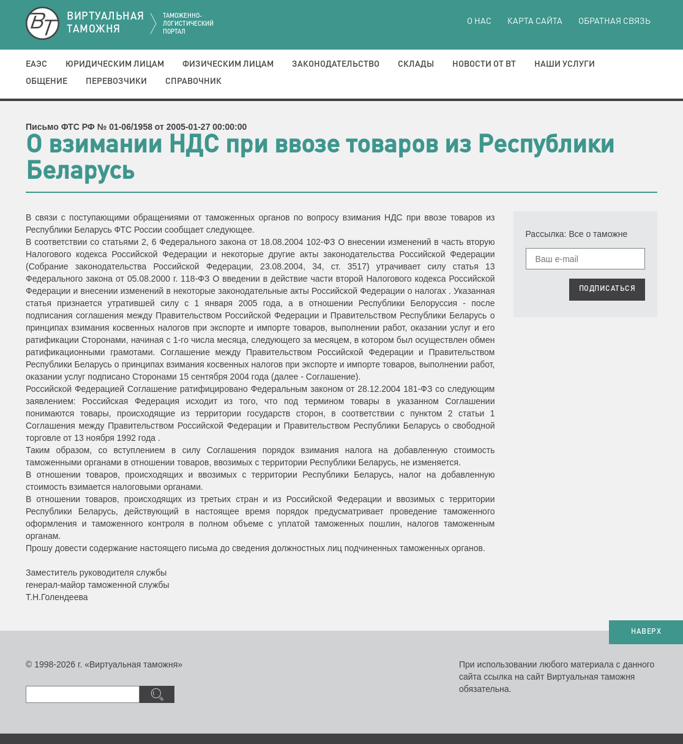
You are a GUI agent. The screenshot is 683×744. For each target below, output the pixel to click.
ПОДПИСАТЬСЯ (607, 289)
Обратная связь (614, 21)
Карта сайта (534, 21)
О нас (479, 21)
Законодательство (335, 64)
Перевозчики (116, 81)
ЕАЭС (36, 64)
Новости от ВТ (484, 64)
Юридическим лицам (114, 64)
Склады (416, 64)
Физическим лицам (228, 64)
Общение (46, 81)
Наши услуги (564, 64)
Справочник (193, 81)
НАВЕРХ (646, 632)
